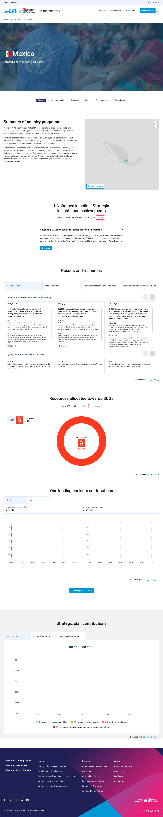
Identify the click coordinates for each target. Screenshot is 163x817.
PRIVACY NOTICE (20, 811)
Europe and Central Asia (92, 786)
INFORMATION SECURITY (36, 811)
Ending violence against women (116, 722)
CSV (148, 380)
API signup (119, 781)
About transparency (123, 766)
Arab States (87, 771)
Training (156, 3)
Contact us (119, 771)
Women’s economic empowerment (86, 722)
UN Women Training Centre (17, 760)
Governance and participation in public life (53, 722)
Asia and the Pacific (91, 776)
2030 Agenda (129, 10)
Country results (17, 19)
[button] (126, 161)
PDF (155, 380)
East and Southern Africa (93, 781)
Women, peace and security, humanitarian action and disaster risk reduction (83, 727)
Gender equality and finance (50, 771)
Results (102, 10)
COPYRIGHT (144, 811)
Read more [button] (46, 248)
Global (6, 3)
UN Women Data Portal (15, 765)
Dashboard (146, 10)
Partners (114, 10)
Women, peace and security (50, 781)
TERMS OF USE (8, 811)
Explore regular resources (81, 591)
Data (149, 3)
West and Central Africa (92, 791)
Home (6, 19)
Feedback (118, 776)
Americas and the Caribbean (94, 766)
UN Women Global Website (17, 770)
